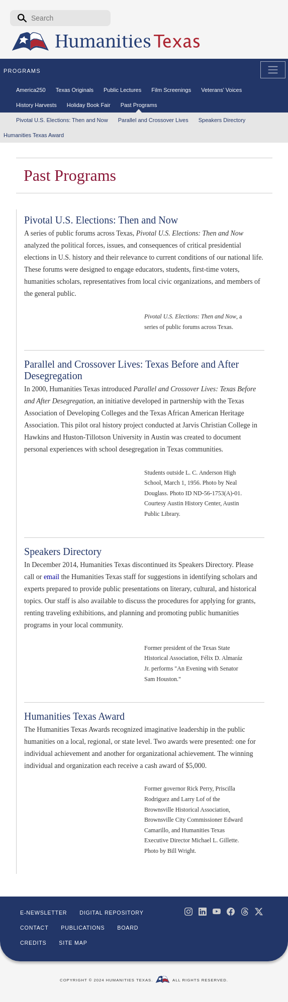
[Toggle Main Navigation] (272, 69)
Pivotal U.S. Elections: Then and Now (101, 220)
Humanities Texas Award (74, 716)
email (51, 577)
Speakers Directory (63, 551)
